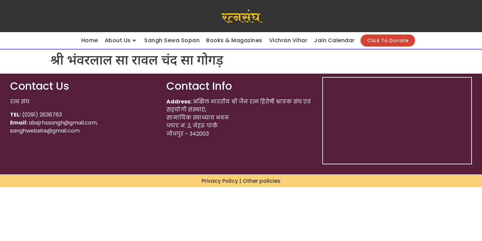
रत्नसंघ (241, 17)
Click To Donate (388, 40)
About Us (120, 40)
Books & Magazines (234, 40)
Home (89, 40)
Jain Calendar (334, 40)
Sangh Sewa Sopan (171, 40)
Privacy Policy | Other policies (241, 181)
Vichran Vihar (288, 40)
